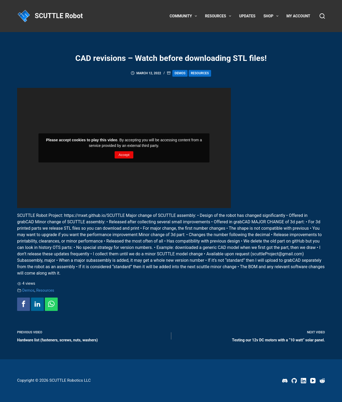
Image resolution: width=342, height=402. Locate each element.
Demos (179, 73)
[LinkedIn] (303, 380)
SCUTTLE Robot (59, 16)
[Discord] (284, 380)
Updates (247, 16)
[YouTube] (313, 380)
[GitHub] (294, 380)
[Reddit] (322, 380)
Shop (272, 16)
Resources (219, 16)
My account (298, 16)
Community (184, 16)
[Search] (322, 16)
